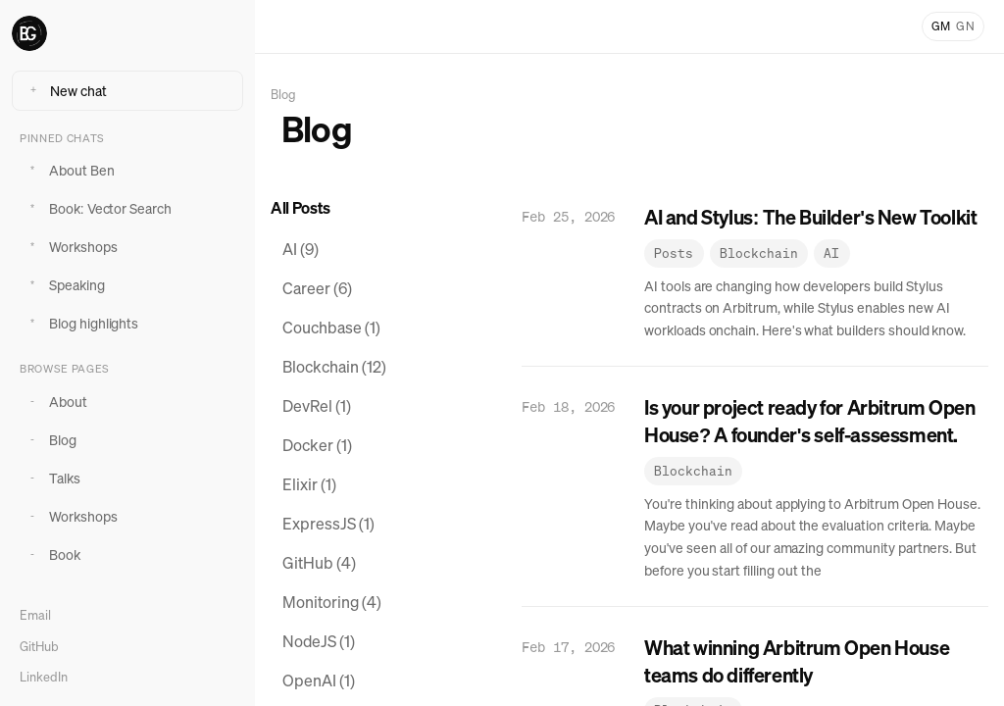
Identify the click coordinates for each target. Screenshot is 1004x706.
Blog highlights (81, 323)
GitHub (39, 646)
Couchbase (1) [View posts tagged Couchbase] (331, 327)
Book (52, 554)
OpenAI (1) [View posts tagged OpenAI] (318, 680)
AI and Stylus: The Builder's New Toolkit (810, 217)
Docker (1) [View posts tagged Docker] (317, 445)
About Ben (69, 170)
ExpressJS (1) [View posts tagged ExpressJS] (328, 523)
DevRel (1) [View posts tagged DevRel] (316, 406)
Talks (52, 478)
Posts (673, 253)
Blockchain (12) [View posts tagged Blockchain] (334, 367)
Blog (50, 439)
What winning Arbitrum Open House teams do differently (796, 661)
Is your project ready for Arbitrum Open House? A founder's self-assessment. (809, 421)
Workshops (71, 246)
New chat (66, 90)
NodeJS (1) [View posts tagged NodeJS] (318, 641)
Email (35, 615)
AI (831, 253)
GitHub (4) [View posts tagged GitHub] (319, 563)
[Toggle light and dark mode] (953, 26)
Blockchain (759, 253)
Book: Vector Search (98, 208)
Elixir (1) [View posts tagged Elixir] (309, 484)
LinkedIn (44, 677)
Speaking (64, 285)
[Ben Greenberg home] (127, 33)
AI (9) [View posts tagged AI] (300, 249)
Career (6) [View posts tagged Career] (317, 288)
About (55, 401)
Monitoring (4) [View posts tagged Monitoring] (331, 602)
